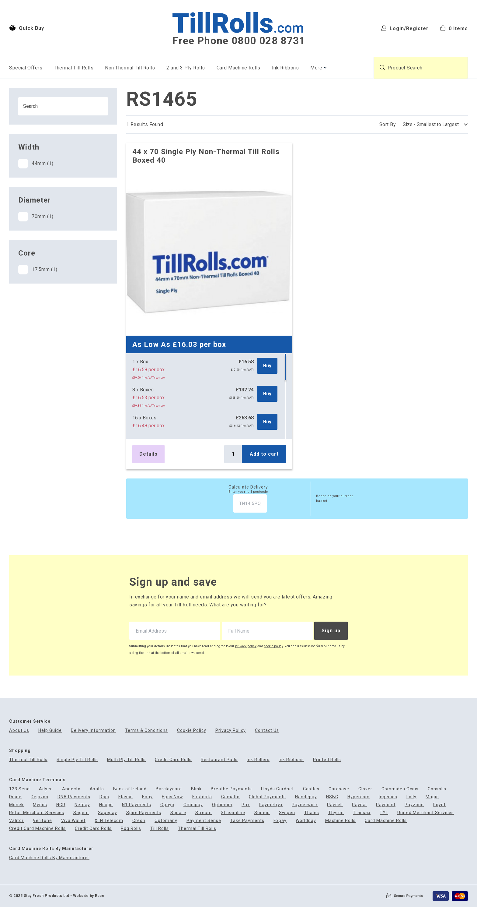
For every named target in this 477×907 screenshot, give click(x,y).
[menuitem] (454, 28)
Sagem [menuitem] (81, 812)
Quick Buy (26, 28)
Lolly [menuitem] (411, 797)
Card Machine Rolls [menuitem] (238, 68)
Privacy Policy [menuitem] (230, 730)
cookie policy (273, 646)
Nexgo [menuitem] (106, 805)
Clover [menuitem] (365, 789)
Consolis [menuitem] (437, 789)
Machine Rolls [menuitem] (340, 820)
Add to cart (264, 454)
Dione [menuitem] (15, 797)
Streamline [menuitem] (233, 812)
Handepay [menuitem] (306, 797)
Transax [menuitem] (362, 812)
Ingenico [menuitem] (388, 797)
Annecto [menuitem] (71, 789)
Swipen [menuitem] (287, 812)
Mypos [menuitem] (40, 805)
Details (148, 454)
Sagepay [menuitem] (107, 812)
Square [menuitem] (178, 812)
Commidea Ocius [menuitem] (400, 789)
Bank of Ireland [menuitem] (130, 789)
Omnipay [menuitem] (193, 805)
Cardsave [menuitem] (339, 789)
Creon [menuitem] (138, 820)
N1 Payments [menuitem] (136, 805)
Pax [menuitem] (246, 805)
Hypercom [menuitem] (358, 797)
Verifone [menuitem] (42, 820)
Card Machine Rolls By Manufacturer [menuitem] (49, 858)
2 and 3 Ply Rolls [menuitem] (185, 68)
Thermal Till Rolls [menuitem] (73, 68)
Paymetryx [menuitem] (271, 805)
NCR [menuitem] (60, 805)
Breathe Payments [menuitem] (231, 789)
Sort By (387, 124)
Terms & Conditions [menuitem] (146, 730)
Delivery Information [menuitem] (93, 730)
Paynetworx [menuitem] (305, 805)
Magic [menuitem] (432, 797)
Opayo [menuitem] (167, 805)
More (316, 68)
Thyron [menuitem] (336, 812)
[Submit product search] (382, 67)
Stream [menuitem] (203, 812)
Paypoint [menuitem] (385, 805)
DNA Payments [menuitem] (73, 797)
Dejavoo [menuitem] (39, 797)
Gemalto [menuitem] (230, 797)
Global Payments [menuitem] (267, 797)
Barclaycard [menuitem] (169, 789)
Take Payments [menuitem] (247, 820)
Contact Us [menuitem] (267, 730)
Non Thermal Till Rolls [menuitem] (130, 68)
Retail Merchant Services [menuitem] (36, 812)
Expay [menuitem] (280, 820)
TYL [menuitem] (384, 812)
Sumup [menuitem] (262, 812)
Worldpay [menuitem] (306, 820)
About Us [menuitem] (19, 730)
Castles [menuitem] (311, 789)
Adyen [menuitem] (46, 789)
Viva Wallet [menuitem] (73, 820)
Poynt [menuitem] (439, 805)
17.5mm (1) (37, 269)
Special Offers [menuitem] (25, 68)
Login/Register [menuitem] (405, 28)
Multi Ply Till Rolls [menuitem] (126, 759)
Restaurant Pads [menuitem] (219, 759)
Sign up (331, 630)
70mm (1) (35, 216)
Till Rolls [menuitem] (159, 828)
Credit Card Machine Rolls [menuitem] (37, 828)
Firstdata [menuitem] (202, 797)
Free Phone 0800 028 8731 (238, 41)
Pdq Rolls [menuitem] (131, 828)
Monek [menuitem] (16, 805)
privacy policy (245, 646)
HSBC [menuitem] (332, 797)
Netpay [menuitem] (82, 805)
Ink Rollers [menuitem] (258, 759)
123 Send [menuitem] (19, 789)
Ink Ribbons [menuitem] (285, 68)
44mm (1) (35, 163)
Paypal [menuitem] (359, 805)
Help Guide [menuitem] (50, 730)
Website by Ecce (89, 896)
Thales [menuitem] (311, 812)
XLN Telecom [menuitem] (109, 820)
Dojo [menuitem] (104, 797)
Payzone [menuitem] (414, 805)
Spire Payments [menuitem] (143, 812)
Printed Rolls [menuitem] (327, 759)
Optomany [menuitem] (166, 820)
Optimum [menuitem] (222, 805)
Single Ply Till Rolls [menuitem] (77, 759)
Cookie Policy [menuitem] (191, 730)
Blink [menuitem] (196, 789)
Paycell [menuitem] (335, 805)
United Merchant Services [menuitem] (425, 812)
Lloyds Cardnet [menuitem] (277, 789)
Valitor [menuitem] (16, 820)
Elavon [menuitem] (125, 797)
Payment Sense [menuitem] (203, 820)
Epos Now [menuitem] (172, 797)
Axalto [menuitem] (97, 789)
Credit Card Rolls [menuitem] (173, 759)
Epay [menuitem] (147, 797)
